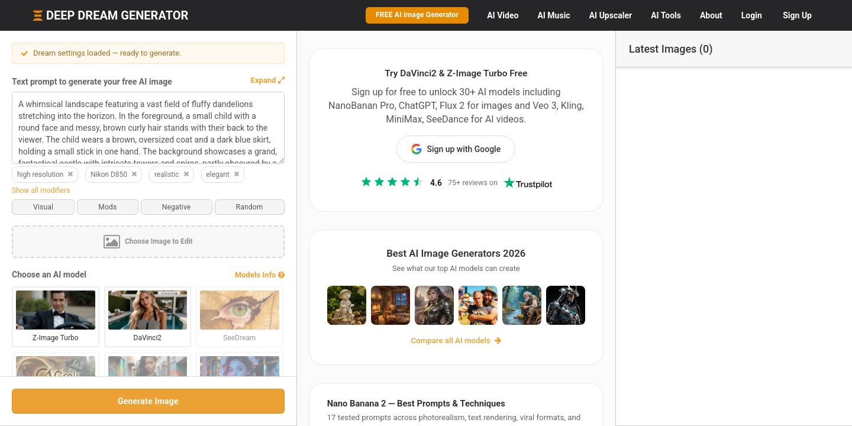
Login (751, 15)
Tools (666, 15)
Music (553, 15)
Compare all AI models (456, 340)
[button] (266, 80)
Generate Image (147, 401)
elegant (223, 174)
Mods (107, 207)
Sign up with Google (456, 149)
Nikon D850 (114, 174)
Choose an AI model (49, 274)
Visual (43, 207)
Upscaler (610, 15)
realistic (172, 174)
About (711, 15)
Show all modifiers (41, 190)
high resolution (45, 174)
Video (502, 15)
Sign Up (797, 15)
